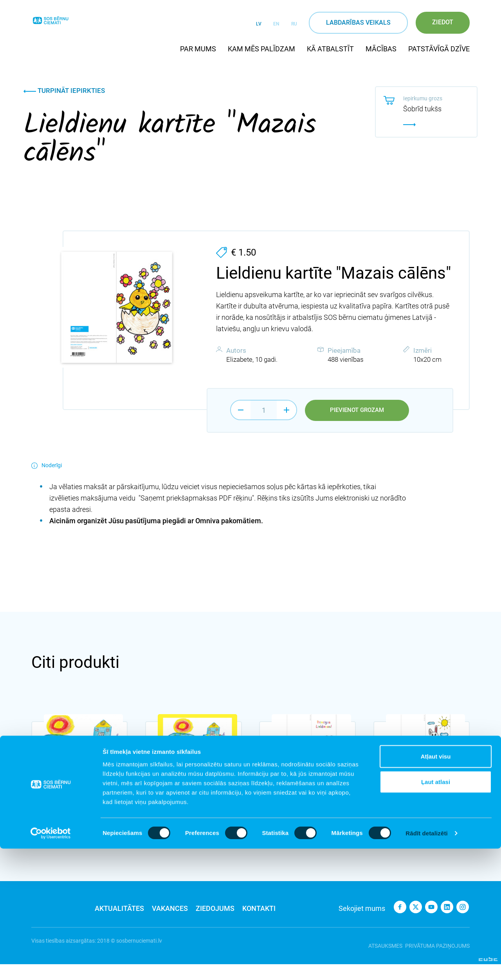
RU (294, 24)
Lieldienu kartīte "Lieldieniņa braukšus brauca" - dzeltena (187, 800)
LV (258, 24)
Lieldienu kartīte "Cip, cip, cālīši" (306, 796)
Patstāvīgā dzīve (439, 49)
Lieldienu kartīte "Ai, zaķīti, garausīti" (421, 796)
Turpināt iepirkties (64, 90)
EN (276, 24)
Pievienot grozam (357, 410)
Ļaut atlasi (435, 907)
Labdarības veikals (358, 22)
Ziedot (442, 22)
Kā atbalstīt (330, 49)
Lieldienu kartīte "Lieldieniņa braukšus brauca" (73, 800)
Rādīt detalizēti (426, 958)
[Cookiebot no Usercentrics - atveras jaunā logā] (50, 959)
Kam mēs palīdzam (261, 49)
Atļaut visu (436, 881)
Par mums (198, 49)
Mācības (381, 49)
